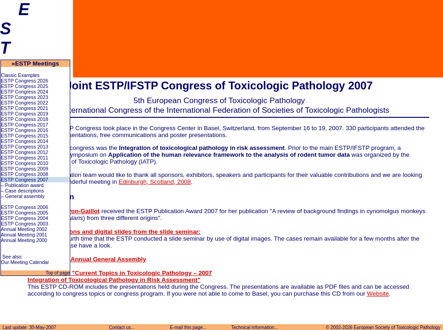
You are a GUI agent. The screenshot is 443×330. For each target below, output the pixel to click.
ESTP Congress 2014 (24, 141)
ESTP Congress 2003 (24, 223)
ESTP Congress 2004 (24, 218)
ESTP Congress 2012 (24, 152)
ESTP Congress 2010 (24, 163)
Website (378, 293)
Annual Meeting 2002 (24, 229)
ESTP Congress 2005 (24, 212)
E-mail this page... (188, 327)
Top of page (57, 272)
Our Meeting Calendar (25, 262)
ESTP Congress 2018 (24, 119)
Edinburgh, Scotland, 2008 (155, 181)
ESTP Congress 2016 (24, 130)
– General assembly (23, 196)
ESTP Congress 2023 (24, 97)
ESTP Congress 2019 (24, 113)
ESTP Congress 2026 (24, 80)
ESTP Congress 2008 (24, 174)
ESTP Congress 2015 (24, 135)
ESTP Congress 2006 (24, 207)
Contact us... (122, 327)
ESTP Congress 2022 (24, 102)
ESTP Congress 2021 (24, 108)
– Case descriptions (22, 190)
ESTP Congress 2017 (24, 124)
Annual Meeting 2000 (24, 240)
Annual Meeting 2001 (24, 234)
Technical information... (255, 327)
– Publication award (22, 185)
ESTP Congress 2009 (24, 168)
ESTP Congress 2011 (24, 157)
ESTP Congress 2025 (24, 86)
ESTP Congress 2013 (24, 146)
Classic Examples (20, 75)
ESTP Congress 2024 (24, 91)
